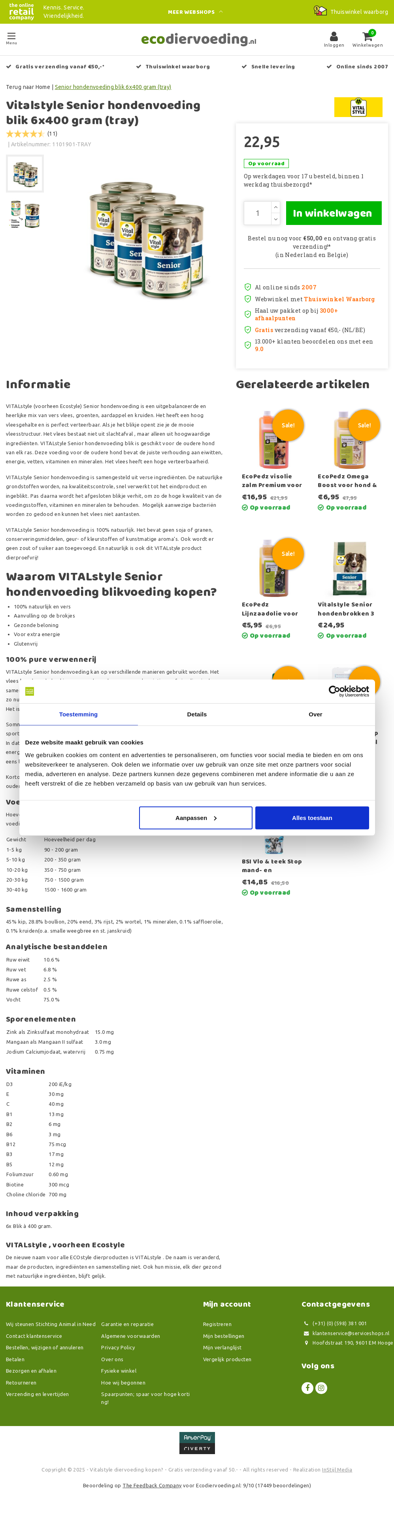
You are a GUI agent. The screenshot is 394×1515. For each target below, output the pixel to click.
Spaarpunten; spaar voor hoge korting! (145, 1398)
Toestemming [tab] (78, 714)
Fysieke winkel (118, 1370)
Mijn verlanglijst (222, 1347)
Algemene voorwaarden (130, 1336)
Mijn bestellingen (224, 1336)
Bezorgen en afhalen (31, 1370)
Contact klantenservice (34, 1336)
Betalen (15, 1359)
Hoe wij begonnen (123, 1382)
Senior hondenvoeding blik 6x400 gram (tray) (113, 87)
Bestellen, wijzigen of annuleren (44, 1347)
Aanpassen (196, 817)
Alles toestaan (312, 817)
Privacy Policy (118, 1347)
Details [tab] (197, 714)
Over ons (112, 1359)
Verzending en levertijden (37, 1394)
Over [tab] (315, 714)
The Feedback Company (152, 1485)
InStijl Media (337, 1469)
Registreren (217, 1324)
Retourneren (21, 1382)
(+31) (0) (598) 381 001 (334, 1323)
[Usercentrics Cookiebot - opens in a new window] (334, 691)
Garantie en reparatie (127, 1324)
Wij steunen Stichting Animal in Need (51, 1324)
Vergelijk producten (227, 1359)
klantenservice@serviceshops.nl (346, 1333)
